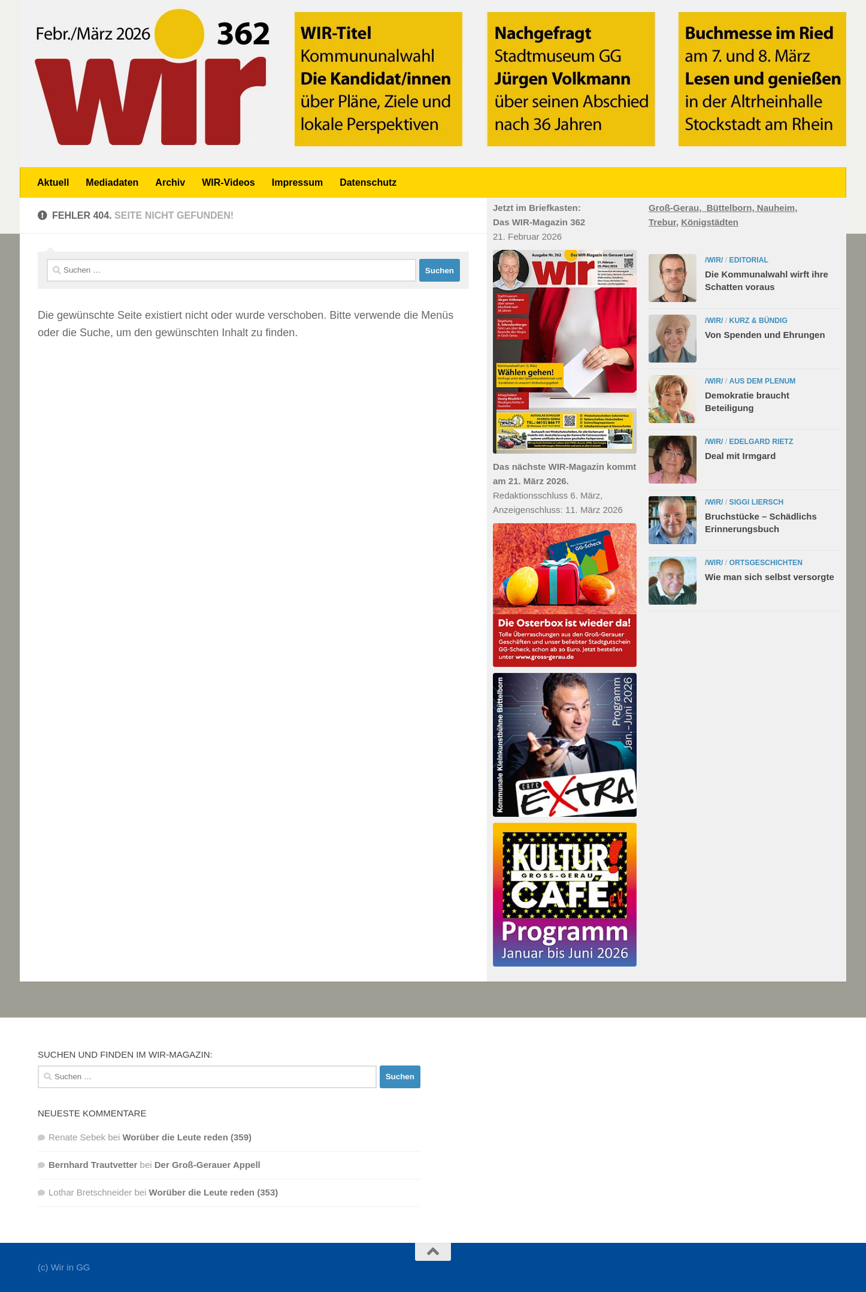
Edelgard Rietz (761, 441)
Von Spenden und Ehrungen (765, 335)
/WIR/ (714, 260)
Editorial (748, 260)
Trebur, (664, 222)
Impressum (297, 182)
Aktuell (53, 182)
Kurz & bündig (758, 320)
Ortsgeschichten (766, 563)
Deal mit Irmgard (740, 456)
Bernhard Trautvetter (93, 1165)
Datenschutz (368, 182)
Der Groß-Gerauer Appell (208, 1165)
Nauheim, (777, 208)
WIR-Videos (228, 182)
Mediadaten (112, 182)
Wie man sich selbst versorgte (769, 577)
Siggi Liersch (756, 502)
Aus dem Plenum (762, 381)
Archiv (170, 182)
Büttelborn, (732, 208)
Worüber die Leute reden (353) (213, 1192)
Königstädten (709, 222)
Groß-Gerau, (678, 208)
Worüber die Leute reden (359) (187, 1137)
